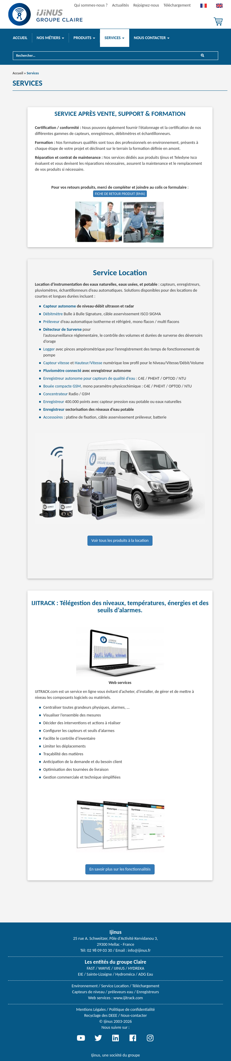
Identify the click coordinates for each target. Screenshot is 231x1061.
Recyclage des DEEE (100, 1015)
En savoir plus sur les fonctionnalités (119, 869)
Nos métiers (50, 37)
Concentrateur (55, 393)
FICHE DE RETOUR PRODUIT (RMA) (120, 194)
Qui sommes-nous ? (90, 5)
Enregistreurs (148, 991)
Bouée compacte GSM (62, 386)
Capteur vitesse (56, 362)
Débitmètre (53, 313)
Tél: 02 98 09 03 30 (96, 950)
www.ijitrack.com (128, 997)
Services (114, 37)
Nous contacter (152, 37)
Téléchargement (177, 5)
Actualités (120, 5)
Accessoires (53, 417)
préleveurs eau (120, 991)
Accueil (20, 37)
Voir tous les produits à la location (120, 540)
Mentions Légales (91, 1009)
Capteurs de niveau (88, 991)
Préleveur (52, 321)
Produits (84, 37)
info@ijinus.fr (139, 950)
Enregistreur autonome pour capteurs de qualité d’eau (89, 378)
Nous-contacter (134, 1015)
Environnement (85, 985)
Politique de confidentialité (132, 1009)
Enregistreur (53, 401)
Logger (49, 349)
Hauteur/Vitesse (88, 362)
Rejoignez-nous (146, 5)
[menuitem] (203, 7)
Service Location (115, 985)
